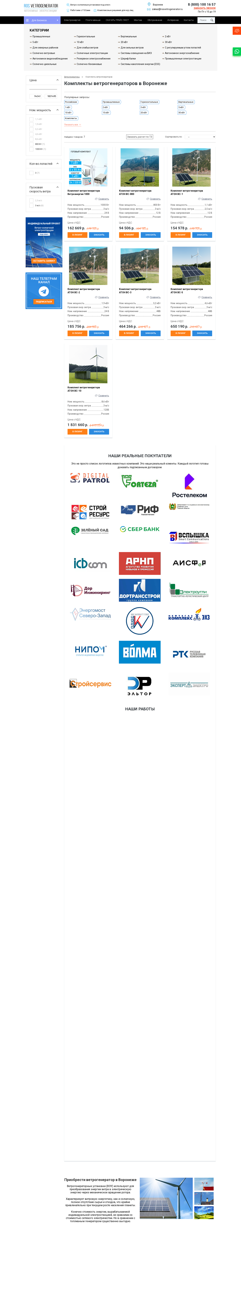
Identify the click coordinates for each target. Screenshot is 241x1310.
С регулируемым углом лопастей (183, 47)
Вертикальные (129, 36)
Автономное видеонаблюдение (50, 58)
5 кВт (35, 42)
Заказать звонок (205, 8)
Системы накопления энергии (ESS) (140, 64)
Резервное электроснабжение (94, 58)
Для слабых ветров (87, 47)
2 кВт (168, 36)
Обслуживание (154, 20)
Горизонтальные (86, 36)
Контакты (189, 20)
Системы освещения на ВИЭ (136, 53)
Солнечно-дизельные (45, 64)
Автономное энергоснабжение (182, 53)
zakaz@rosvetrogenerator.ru (165, 9)
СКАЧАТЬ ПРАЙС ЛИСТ (117, 20)
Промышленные (41, 36)
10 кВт (80, 42)
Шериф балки (128, 58)
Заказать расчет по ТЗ (139, 136)
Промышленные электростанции (183, 58)
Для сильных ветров (132, 47)
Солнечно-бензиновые (89, 64)
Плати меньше (93, 20)
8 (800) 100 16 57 (202, 4)
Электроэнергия (72, 20)
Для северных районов (45, 47)
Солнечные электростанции (92, 53)
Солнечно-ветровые (44, 53)
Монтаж (138, 20)
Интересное (173, 20)
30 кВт (168, 42)
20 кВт (124, 42)
